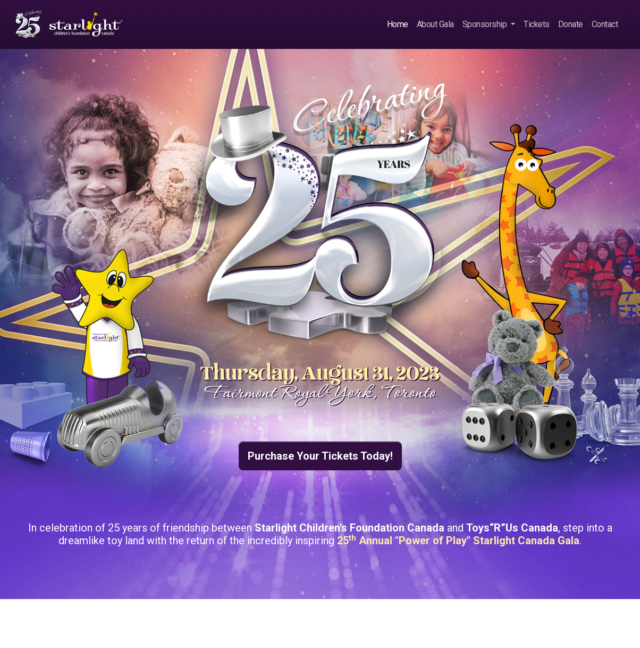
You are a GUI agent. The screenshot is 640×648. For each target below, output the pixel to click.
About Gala (435, 24)
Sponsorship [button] (485, 24)
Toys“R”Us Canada (512, 527)
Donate (570, 24)
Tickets (537, 24)
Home (397, 24)
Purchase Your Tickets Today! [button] (320, 456)
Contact (605, 24)
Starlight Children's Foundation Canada (349, 527)
